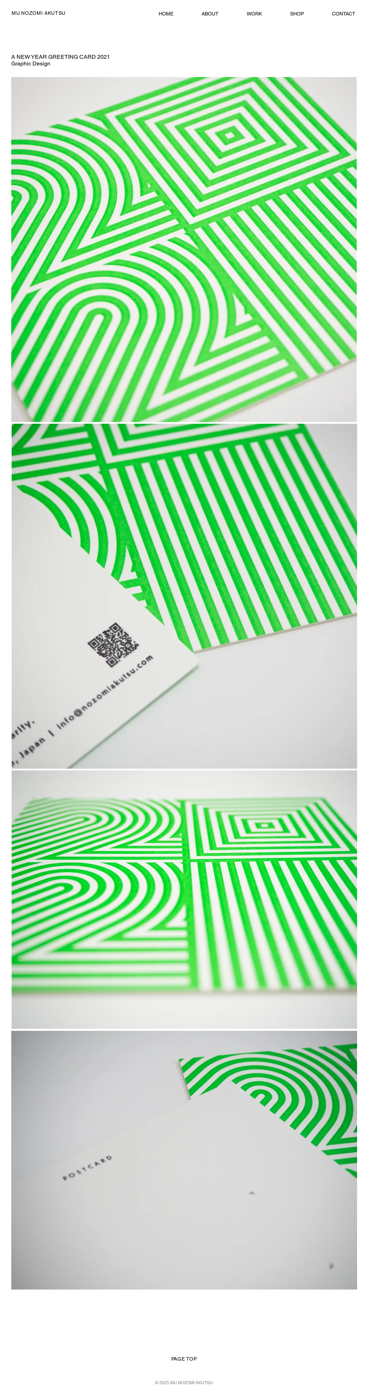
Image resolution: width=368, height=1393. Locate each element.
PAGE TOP (184, 1359)
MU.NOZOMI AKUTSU (39, 13)
